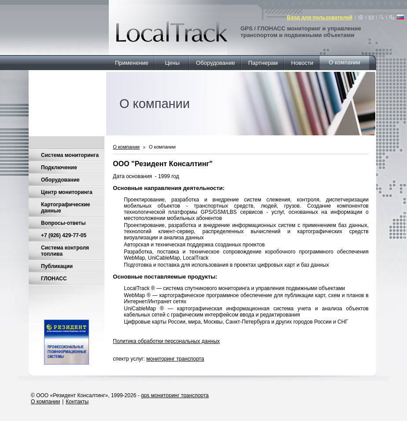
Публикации (57, 266)
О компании (344, 62)
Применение (131, 63)
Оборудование (215, 63)
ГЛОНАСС (54, 279)
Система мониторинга (70, 155)
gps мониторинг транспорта (175, 395)
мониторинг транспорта (175, 359)
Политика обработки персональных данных (166, 341)
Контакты (77, 402)
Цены (172, 63)
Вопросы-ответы (63, 223)
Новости (302, 63)
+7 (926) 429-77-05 (63, 235)
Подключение (59, 167)
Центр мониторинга (66, 192)
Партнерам (263, 63)
